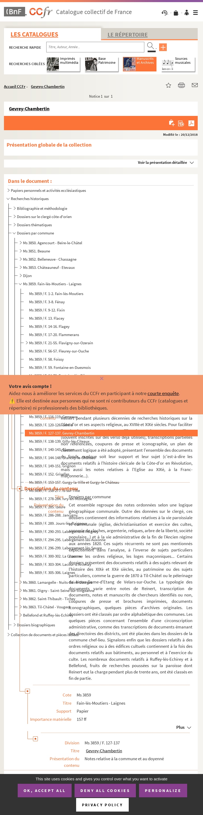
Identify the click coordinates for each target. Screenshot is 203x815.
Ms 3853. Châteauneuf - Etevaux (49, 267)
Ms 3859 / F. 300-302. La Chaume (55, 556)
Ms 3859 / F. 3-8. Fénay (47, 301)
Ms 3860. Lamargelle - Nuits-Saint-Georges (57, 582)
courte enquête (163, 393)
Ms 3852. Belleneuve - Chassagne (49, 259)
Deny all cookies (105, 790)
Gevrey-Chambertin (47, 86)
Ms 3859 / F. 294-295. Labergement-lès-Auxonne (67, 539)
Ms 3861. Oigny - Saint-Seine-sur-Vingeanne (58, 590)
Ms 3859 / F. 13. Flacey (46, 318)
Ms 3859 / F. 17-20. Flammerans (54, 334)
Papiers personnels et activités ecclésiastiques (48, 190)
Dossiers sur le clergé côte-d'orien (44, 216)
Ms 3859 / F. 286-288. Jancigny (53, 515)
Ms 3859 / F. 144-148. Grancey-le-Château (62, 457)
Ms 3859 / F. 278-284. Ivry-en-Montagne (60, 498)
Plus (180, 727)
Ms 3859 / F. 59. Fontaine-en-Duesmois (60, 367)
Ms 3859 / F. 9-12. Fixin (47, 310)
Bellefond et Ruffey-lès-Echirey (48, 615)
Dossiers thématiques (34, 224)
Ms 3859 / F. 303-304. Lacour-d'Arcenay (60, 564)
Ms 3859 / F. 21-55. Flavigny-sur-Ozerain (61, 342)
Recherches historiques (30, 198)
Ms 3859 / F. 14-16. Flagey (49, 326)
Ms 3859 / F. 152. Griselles (49, 474)
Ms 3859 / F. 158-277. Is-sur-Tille (54, 490)
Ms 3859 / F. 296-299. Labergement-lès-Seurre (65, 547)
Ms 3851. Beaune (36, 250)
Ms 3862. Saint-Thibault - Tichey (49, 598)
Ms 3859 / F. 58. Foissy (46, 359)
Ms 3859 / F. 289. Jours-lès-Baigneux (58, 523)
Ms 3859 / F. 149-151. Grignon (52, 465)
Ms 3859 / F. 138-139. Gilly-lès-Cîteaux (59, 441)
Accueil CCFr (14, 86)
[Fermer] (101, 379)
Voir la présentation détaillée (162, 162)
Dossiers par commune (35, 233)
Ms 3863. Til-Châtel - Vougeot (47, 606)
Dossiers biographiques (36, 624)
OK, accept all (45, 790)
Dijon (27, 275)
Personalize (163, 790)
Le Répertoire (128, 34)
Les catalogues (34, 34)
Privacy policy (102, 804)
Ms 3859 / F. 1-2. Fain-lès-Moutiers (56, 293)
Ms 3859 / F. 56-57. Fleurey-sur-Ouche (59, 351)
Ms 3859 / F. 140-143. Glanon (51, 449)
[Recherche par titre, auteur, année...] (95, 47)
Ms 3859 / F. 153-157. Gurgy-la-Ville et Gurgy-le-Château (74, 482)
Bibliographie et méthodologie (42, 208)
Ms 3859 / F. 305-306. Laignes (52, 572)
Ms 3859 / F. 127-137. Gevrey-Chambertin (61, 433)
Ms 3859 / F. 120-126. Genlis (50, 424)
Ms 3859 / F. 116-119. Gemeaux (53, 416)
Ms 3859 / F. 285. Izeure (47, 506)
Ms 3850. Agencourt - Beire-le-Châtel (52, 242)
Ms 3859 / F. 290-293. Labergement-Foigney (63, 531)
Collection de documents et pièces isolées (45, 634)
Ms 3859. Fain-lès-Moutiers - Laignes (52, 283)
